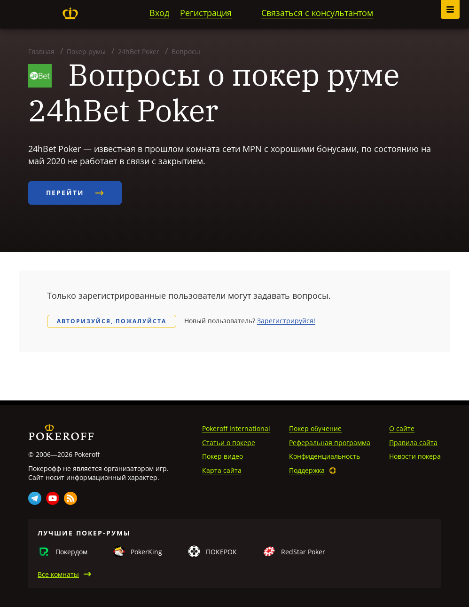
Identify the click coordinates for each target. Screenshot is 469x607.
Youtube (52, 498)
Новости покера (415, 456)
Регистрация (206, 12)
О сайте (401, 428)
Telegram (34, 498)
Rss (70, 498)
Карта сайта (222, 470)
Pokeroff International (236, 428)
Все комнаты (58, 574)
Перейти (75, 192)
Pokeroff (70, 13)
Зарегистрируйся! (286, 320)
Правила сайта (413, 442)
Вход (159, 12)
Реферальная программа (329, 442)
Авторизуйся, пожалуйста (111, 321)
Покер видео (222, 456)
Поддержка (307, 470)
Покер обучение (315, 428)
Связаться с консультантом (317, 12)
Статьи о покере (228, 442)
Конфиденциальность (324, 456)
